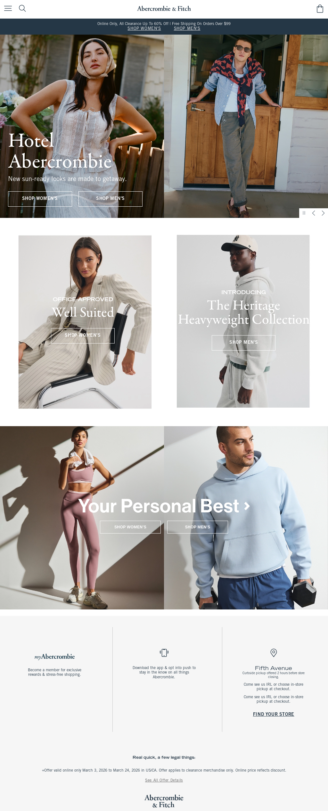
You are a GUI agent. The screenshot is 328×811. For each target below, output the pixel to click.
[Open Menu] (6, 9)
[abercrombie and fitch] (164, 8)
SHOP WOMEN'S (144, 29)
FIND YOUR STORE (273, 714)
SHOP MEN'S (187, 29)
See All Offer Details (164, 780)
